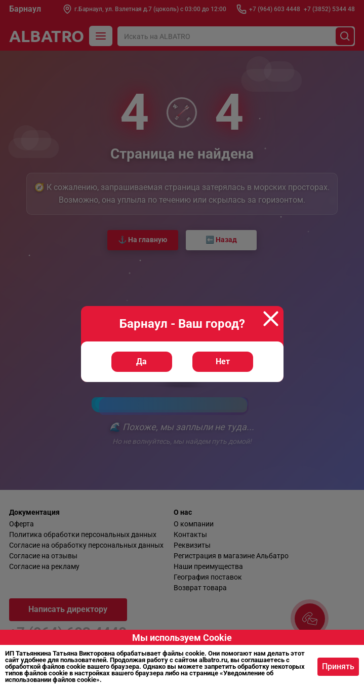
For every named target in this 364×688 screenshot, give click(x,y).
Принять (338, 666)
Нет (223, 361)
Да (141, 361)
